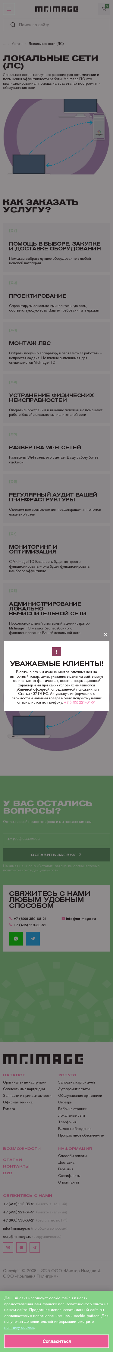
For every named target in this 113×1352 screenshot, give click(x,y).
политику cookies (19, 1327)
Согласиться (56, 1341)
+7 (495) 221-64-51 (80, 702)
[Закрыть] (105, 634)
